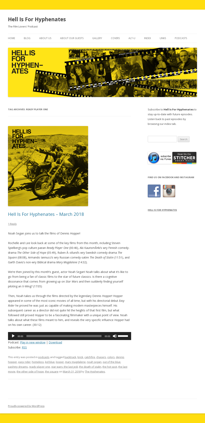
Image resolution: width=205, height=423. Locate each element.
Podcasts (181, 38)
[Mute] (115, 336)
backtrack (70, 357)
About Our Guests (71, 38)
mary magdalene (75, 362)
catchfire (89, 357)
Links (163, 38)
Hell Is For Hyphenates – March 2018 (46, 214)
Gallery (97, 38)
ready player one (39, 366)
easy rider (24, 362)
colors (111, 357)
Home (11, 38)
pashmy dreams (18, 366)
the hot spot (109, 366)
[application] (69, 336)
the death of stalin (90, 366)
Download (55, 342)
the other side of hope (30, 371)
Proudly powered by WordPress (26, 406)
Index (147, 38)
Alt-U (132, 38)
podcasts (43, 357)
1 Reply (12, 224)
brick (80, 357)
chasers (101, 357)
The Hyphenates (95, 371)
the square (51, 371)
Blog (27, 38)
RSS (24, 347)
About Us (45, 38)
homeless (38, 362)
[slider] (64, 336)
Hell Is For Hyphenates (37, 19)
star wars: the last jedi (64, 366)
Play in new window (32, 342)
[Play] (13, 336)
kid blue (50, 362)
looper (60, 362)
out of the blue (112, 362)
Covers (115, 38)
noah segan (94, 362)
